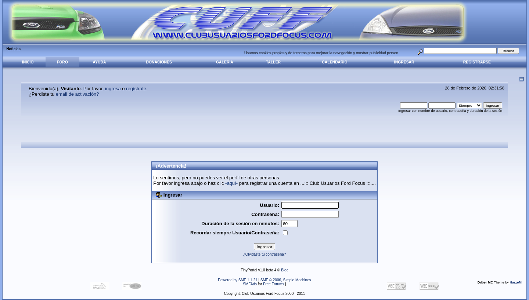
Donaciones (159, 62)
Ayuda (99, 62)
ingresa (113, 88)
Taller (273, 62)
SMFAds (250, 284)
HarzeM (515, 282)
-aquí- (231, 183)
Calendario (334, 62)
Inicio (28, 62)
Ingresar (404, 62)
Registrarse (477, 62)
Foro (62, 62)
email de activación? (77, 94)
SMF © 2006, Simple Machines (285, 280)
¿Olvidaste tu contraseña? (264, 254)
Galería (224, 62)
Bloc (284, 270)
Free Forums (273, 284)
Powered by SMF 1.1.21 (237, 280)
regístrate (136, 88)
